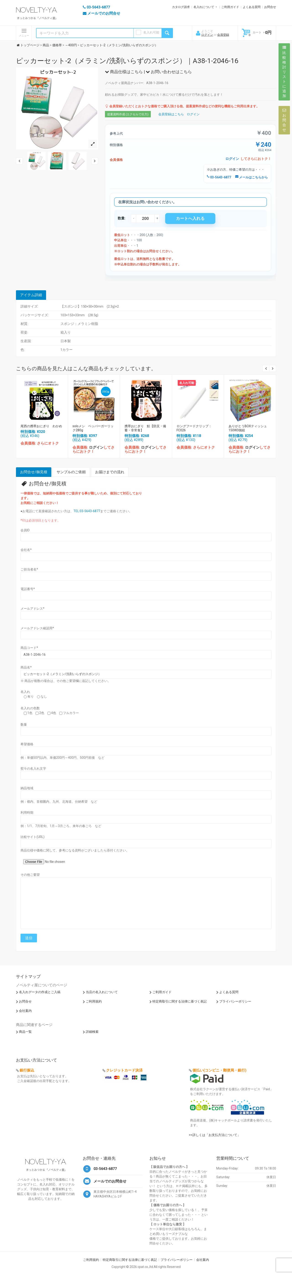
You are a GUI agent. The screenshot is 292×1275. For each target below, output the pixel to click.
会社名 (26, 550)
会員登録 (223, 34)
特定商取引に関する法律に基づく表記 (179, 1001)
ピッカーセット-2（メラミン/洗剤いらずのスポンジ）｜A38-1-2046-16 (127, 61)
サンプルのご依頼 (71, 472)
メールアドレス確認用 (37, 628)
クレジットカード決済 (124, 1070)
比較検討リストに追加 (284, 72)
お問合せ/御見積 (33, 472)
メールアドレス (32, 608)
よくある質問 (252, 7)
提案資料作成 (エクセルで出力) (128, 114)
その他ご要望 (30, 875)
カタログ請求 (181, 7)
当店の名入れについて (102, 992)
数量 (24, 724)
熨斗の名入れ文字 (33, 768)
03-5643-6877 (219, 177)
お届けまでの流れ (109, 472)
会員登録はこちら (171, 114)
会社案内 (25, 1011)
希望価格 (27, 744)
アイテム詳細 (31, 295)
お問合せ (270, 7)
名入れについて (203, 7)
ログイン (207, 34)
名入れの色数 (30, 708)
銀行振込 (27, 1070)
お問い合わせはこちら (169, 71)
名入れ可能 (151, 32)
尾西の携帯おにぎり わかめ (41, 426)
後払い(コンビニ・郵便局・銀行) (219, 1070)
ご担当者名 (29, 569)
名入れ (25, 692)
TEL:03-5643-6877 (86, 511)
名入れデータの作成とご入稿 (39, 992)
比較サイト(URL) (32, 837)
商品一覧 (25, 1031)
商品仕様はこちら (124, 71)
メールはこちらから (251, 177)
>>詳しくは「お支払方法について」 (214, 1135)
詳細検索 (92, 1031)
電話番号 (28, 589)
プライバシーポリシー (235, 1001)
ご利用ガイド (230, 7)
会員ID (25, 530)
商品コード (29, 648)
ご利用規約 (94, 1001)
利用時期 (27, 812)
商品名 (26, 667)
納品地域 (27, 788)
